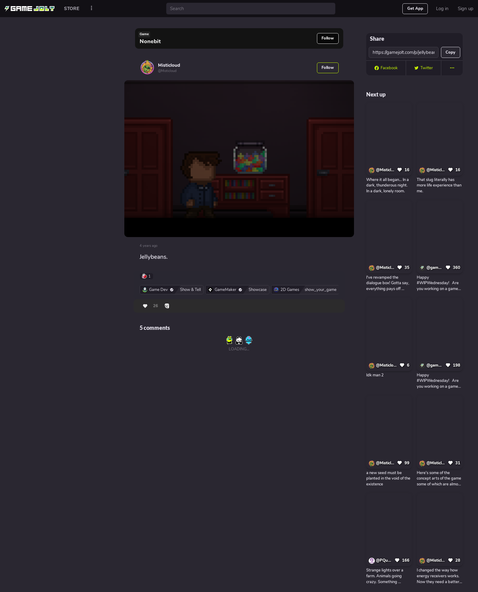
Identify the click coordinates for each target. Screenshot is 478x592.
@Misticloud (386, 170)
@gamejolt (435, 267)
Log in (442, 9)
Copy (450, 52)
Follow (328, 38)
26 (155, 306)
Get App (415, 8)
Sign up (465, 9)
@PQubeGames (384, 560)
